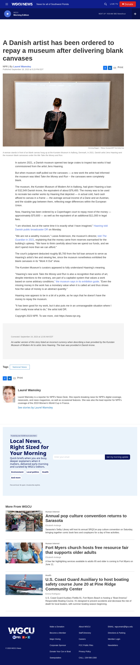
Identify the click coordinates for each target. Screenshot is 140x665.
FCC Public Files (86, 645)
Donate (129, 4)
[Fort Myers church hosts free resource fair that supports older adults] (24, 553)
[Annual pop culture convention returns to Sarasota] (24, 521)
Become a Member (58, 633)
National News (20, 367)
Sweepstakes (55, 658)
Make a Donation (57, 627)
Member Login (114, 639)
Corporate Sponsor (58, 645)
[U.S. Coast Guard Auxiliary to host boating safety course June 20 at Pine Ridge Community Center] (24, 584)
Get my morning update (117, 457)
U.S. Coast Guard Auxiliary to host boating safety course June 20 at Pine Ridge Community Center (87, 584)
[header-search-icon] (105, 4)
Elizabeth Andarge (53, 525)
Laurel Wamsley (22, 66)
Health (48, 575)
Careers (82, 639)
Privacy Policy (85, 652)
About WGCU (84, 627)
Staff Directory (85, 633)
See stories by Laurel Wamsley (35, 407)
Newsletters (113, 645)
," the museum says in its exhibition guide (76, 281)
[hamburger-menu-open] (6, 4)
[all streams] (136, 13)
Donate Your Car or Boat (60, 652)
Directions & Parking (116, 633)
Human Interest (52, 512)
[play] (7, 13)
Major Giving (55, 639)
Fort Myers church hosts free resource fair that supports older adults (87, 550)
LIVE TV (114, 4)
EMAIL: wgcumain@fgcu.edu (120, 627)
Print (120, 67)
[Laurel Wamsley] (9, 394)
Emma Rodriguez (52, 594)
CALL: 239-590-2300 (88, 658)
